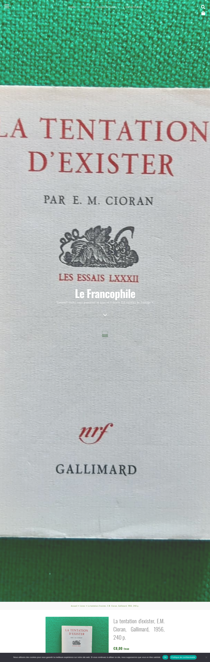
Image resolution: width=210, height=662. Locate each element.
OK (165, 657)
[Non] (206, 657)
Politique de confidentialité (183, 657)
